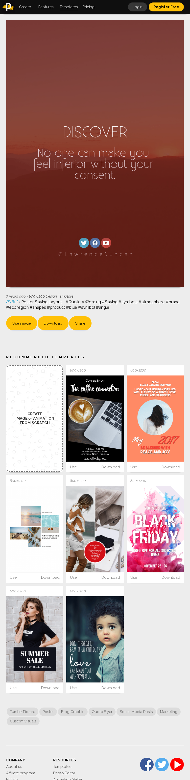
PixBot (12, 301)
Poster (48, 712)
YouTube (177, 764)
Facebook (147, 764)
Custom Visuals (23, 721)
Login (137, 7)
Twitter (162, 764)
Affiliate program (20, 773)
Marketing (168, 712)
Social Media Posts (136, 712)
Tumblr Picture (22, 712)
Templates (62, 766)
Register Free (166, 7)
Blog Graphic (72, 712)
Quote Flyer (102, 712)
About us (14, 766)
